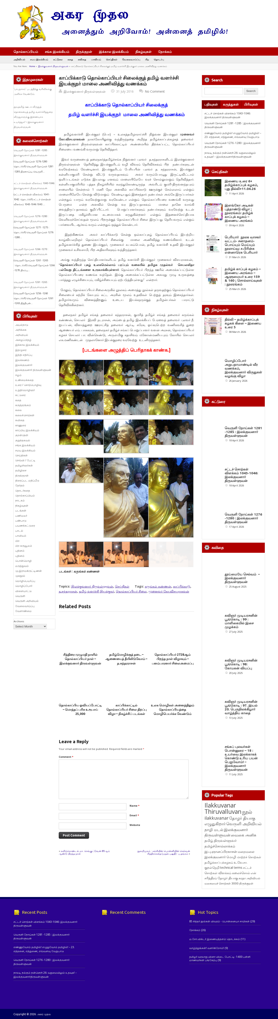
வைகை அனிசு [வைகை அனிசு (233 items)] (243, 835)
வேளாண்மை (23, 611)
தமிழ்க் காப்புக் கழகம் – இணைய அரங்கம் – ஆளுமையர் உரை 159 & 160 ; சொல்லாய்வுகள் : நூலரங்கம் (243, 276)
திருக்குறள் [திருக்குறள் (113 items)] (246, 883)
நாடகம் (20, 500)
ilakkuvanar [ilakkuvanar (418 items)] (216, 818)
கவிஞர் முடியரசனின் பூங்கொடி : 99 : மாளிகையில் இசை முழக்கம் (241, 621)
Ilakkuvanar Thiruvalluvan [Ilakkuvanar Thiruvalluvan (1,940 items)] (222, 808)
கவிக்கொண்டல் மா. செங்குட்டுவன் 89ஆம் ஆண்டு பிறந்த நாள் (84, 852)
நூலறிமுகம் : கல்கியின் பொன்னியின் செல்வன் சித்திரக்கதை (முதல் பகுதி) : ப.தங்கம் (163, 852)
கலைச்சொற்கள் (24, 415)
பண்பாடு (20, 521)
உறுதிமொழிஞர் (25, 390)
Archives (19, 621)
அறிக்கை (20, 330)
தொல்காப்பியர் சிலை (131, 591)
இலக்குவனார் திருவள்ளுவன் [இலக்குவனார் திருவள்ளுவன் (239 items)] (226, 832)
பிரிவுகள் (251, 104)
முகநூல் (20, 576)
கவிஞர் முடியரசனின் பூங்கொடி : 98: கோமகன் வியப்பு (241, 664)
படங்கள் (20, 510)
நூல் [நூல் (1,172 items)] (247, 811)
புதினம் (19, 551)
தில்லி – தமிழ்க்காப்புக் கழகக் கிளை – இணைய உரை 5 (243, 323)
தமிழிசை (20, 470)
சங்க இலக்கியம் (57, 51)
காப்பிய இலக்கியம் (27, 430)
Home (32, 66)
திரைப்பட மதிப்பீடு (27, 480)
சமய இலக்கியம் (39, 59)
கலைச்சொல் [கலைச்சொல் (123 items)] (241, 873)
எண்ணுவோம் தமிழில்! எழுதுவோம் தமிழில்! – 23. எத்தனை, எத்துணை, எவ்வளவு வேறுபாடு (232, 135)
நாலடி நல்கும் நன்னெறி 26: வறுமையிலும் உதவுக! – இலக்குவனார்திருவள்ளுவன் (230, 155)
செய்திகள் (111, 59)
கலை (18, 410)
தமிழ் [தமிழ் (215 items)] (208, 840)
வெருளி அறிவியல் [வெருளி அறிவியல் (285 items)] (244, 823)
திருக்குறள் (84, 51)
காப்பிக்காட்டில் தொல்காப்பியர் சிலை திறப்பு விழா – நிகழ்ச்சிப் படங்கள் (126, 709)
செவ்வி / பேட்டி (25, 460)
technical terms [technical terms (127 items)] (231, 867)
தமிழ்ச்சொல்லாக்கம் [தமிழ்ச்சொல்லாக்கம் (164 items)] (219, 846)
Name (134, 805)
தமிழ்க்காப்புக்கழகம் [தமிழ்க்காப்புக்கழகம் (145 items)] (218, 862)
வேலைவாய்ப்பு (131, 59)
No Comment (155, 91)
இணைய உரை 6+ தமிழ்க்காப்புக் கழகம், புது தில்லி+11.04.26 (241, 185)
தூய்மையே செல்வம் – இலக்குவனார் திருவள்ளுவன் (242, 578)
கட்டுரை (58, 59)
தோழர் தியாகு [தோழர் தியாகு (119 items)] (228, 878)
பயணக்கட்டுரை (25, 525)
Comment (66, 756)
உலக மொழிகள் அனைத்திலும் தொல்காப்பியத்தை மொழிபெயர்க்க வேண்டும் (172, 709)
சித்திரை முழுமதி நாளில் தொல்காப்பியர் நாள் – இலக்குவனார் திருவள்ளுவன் (80, 659)
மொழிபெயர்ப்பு (25, 581)
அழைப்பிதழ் (23, 340)
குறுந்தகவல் (22, 440)
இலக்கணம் (22, 360)
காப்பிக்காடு (181, 586)
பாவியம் (96, 59)
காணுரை (20, 425)
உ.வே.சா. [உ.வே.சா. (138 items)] (240, 862)
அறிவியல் (19, 59)
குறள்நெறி (21, 435)
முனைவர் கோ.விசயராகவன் (168, 591)
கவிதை (82, 59)
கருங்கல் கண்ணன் (158, 586)
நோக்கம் (167, 52)
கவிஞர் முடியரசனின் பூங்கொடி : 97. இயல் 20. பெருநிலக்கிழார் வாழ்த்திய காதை (241, 707)
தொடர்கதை (22, 490)
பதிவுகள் (211, 104)
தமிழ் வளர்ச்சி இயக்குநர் (96, 591)
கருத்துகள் (231, 104)
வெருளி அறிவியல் (27, 601)
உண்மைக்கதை (24, 380)
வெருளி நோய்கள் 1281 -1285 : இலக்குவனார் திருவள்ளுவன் (243, 432)
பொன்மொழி (23, 561)
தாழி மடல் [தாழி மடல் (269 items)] (213, 829)
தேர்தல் (19, 485)
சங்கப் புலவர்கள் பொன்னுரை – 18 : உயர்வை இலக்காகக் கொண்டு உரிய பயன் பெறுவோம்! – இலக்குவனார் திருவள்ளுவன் (241, 758)
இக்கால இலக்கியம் (114, 51)
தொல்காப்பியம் (25, 51)
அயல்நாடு (21, 325)
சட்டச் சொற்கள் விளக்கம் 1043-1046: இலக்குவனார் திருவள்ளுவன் (227, 115)
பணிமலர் (21, 516)
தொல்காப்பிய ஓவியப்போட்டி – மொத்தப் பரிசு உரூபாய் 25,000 (80, 709)
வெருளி (20, 596)
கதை (70, 59)
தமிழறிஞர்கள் (24, 465)
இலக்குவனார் (23, 365)
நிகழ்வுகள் (143, 51)
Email (134, 815)
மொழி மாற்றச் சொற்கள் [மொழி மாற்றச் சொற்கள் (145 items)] (243, 857)
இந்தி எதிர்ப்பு (23, 355)
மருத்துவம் (22, 566)
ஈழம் (18, 375)
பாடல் (19, 531)
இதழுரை (20, 350)
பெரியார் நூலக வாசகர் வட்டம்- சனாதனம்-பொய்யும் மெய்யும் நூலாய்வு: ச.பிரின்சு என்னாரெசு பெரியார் (243, 244)
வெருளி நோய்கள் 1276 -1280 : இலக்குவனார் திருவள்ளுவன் (243, 518)
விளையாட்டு (23, 591)
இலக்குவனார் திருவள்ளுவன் (53, 66)
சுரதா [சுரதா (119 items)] (242, 878)
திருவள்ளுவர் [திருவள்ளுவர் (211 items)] (225, 840)
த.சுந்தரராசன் (68, 591)
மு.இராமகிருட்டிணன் (28, 571)
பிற (147, 59)
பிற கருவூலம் (23, 546)
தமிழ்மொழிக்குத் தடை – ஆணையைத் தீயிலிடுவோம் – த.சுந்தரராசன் (126, 659)
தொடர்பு (159, 59)
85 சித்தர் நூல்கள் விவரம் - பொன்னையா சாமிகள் (219, 921)
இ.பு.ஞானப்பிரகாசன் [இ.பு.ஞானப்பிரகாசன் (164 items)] (220, 851)
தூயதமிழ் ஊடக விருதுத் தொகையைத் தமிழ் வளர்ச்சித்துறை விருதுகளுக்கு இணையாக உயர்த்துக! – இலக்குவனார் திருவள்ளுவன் (33, 116)
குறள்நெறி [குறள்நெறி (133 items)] (211, 867)
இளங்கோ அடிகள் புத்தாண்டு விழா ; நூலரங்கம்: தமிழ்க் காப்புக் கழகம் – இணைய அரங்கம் (239, 212)
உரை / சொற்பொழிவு (28, 385)
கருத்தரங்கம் (23, 405)
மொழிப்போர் (23, 586)
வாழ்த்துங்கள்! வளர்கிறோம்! (206, 948)
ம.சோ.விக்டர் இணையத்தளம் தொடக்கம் (214, 939)
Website (135, 825)
